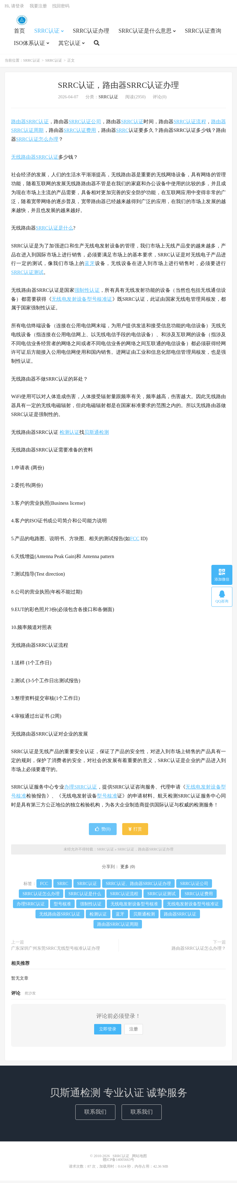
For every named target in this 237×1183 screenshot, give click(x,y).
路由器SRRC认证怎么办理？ (199, 950)
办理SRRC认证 (80, 789)
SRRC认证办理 (91, 33)
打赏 (135, 831)
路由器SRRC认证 (30, 123)
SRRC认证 (22, 22)
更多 (124, 869)
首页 (19, 33)
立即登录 (107, 1031)
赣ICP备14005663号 (119, 1162)
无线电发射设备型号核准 (134, 906)
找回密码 (60, 8)
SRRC (122, 132)
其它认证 (69, 45)
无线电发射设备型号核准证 (82, 301)
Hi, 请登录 (14, 8)
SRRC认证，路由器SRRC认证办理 (118, 87)
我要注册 (38, 8)
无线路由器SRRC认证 (34, 159)
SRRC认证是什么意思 (145, 33)
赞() (102, 831)
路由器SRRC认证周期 (118, 926)
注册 (133, 1031)
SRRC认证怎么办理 (37, 141)
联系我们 (95, 1114)
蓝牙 (90, 265)
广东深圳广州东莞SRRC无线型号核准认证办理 (55, 950)
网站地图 (139, 1158)
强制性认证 (87, 292)
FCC (134, 541)
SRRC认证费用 (80, 132)
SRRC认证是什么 (54, 230)
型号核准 (107, 798)
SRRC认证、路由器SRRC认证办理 (138, 886)
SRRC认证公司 (85, 123)
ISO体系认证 (29, 45)
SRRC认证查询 (203, 33)
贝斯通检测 (96, 434)
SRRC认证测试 (27, 274)
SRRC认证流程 (189, 123)
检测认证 (69, 434)
